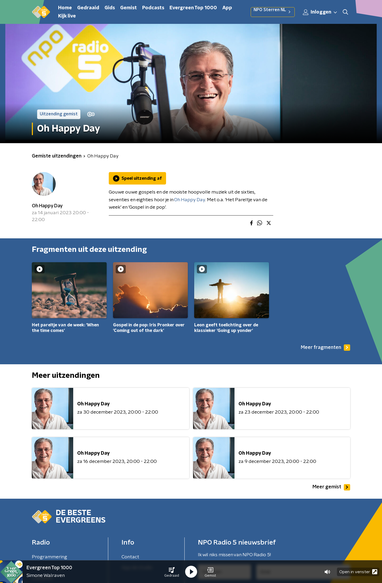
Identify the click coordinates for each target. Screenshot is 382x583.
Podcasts (153, 8)
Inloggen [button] (320, 12)
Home (65, 8)
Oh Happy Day (47, 206)
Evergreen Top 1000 (193, 8)
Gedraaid (88, 8)
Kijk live (67, 16)
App (227, 8)
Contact (130, 557)
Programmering (49, 557)
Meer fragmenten (325, 347)
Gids (110, 8)
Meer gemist (331, 487)
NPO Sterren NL (273, 12)
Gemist (128, 8)
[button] (171, 571)
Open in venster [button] (358, 571)
